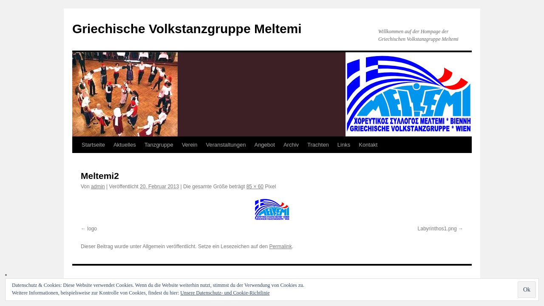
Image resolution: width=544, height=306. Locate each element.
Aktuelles (124, 145)
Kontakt (368, 145)
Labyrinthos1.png (437, 229)
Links (343, 145)
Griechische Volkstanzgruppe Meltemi (187, 29)
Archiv (291, 145)
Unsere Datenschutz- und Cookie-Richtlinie (224, 293)
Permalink (280, 246)
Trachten (318, 145)
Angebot (264, 145)
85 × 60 (255, 187)
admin (98, 187)
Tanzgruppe (158, 145)
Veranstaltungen (226, 145)
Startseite (93, 145)
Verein (190, 145)
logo (92, 229)
